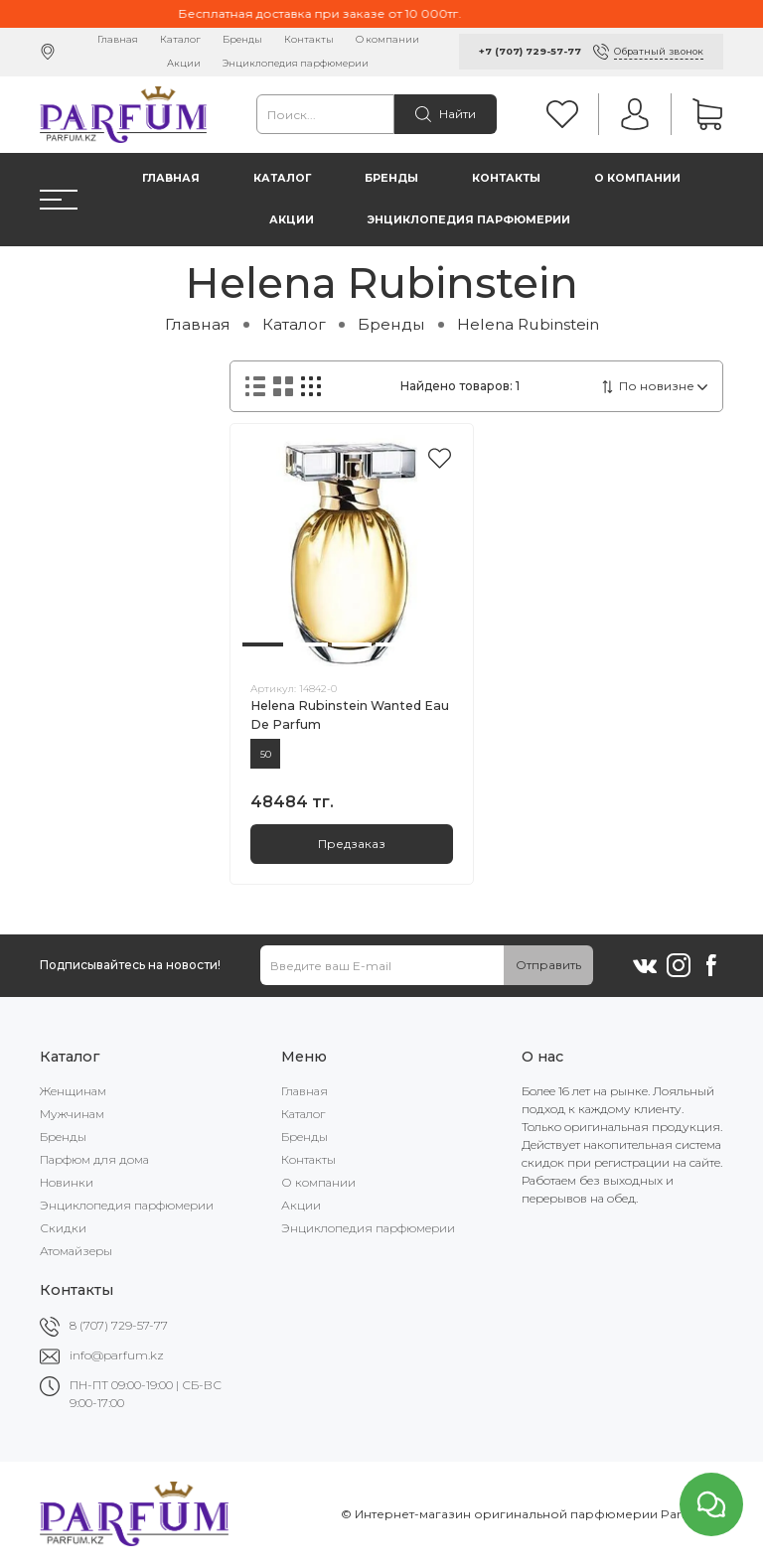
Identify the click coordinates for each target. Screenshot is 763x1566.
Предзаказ (351, 843)
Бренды (242, 39)
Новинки (66, 1182)
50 (265, 754)
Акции (184, 63)
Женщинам (73, 1090)
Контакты (309, 39)
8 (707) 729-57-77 (119, 1325)
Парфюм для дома (94, 1159)
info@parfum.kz (117, 1355)
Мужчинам (72, 1113)
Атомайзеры (76, 1250)
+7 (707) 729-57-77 (530, 51)
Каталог (180, 39)
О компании (387, 39)
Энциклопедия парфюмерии (296, 63)
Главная (117, 39)
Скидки (63, 1227)
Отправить (548, 964)
